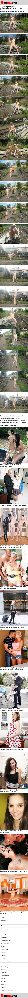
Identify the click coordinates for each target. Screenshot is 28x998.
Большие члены (5, 923)
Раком (3, 978)
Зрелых (3, 952)
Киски (3, 955)
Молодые (3, 969)
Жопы (3, 946)
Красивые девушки (6, 961)
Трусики (3, 981)
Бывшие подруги (6, 929)
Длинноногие (5, 943)
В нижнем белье (5, 932)
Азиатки (3, 917)
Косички (3, 958)
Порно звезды (5, 975)
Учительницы (5, 984)
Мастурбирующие (6, 967)
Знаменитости (5, 949)
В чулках (3, 934)
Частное (3, 987)
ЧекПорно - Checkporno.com (9, 990)
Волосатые (4, 937)
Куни (2, 964)
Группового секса (6, 940)
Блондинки (4, 920)
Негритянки (4, 972)
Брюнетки (4, 926)
